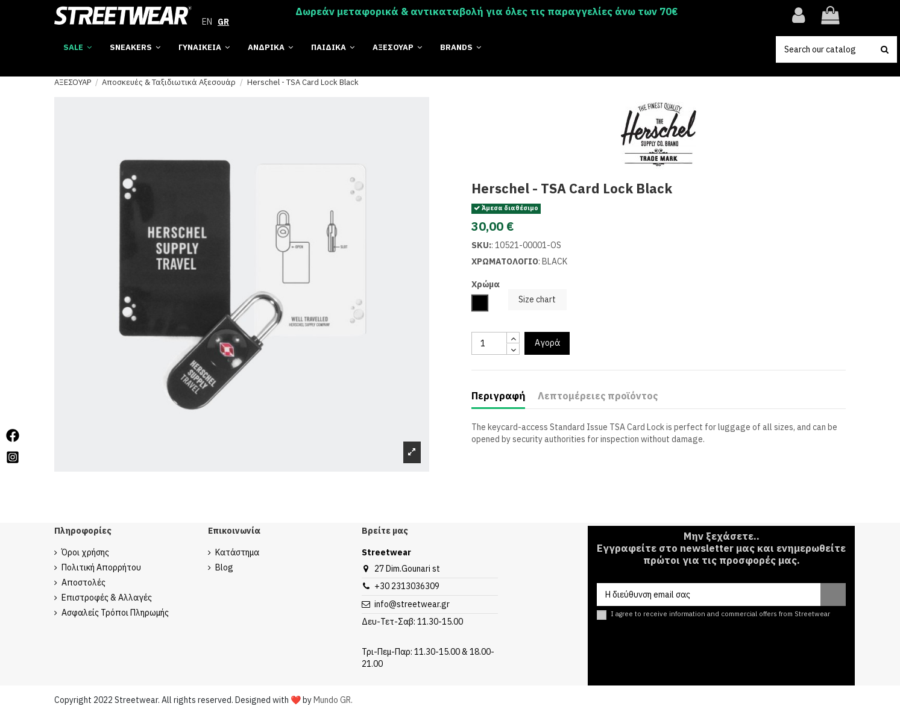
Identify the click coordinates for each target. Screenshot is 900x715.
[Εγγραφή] (833, 594)
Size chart (537, 299)
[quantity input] (489, 343)
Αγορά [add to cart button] (547, 342)
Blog (224, 567)
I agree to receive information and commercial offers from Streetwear (720, 614)
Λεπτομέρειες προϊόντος (598, 396)
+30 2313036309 (406, 586)
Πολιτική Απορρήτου (101, 567)
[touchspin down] (513, 349)
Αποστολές (83, 582)
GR (223, 21)
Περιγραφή (498, 396)
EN (207, 21)
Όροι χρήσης (85, 552)
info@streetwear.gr (412, 604)
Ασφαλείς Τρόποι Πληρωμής (115, 612)
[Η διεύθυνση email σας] (708, 594)
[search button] (884, 49)
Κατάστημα (237, 552)
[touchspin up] (513, 337)
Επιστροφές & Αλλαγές (106, 597)
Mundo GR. (333, 700)
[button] (460, 47)
